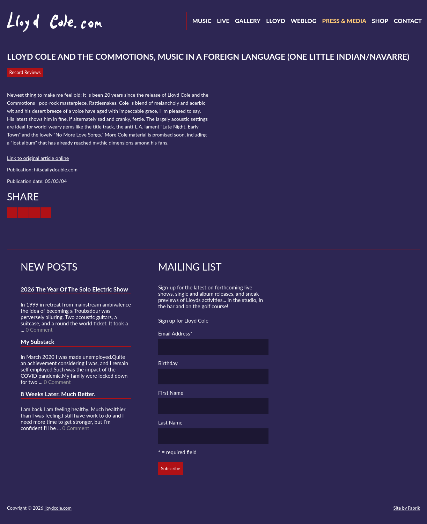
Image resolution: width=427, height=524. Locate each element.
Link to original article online (38, 158)
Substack (383, 508)
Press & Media (344, 20)
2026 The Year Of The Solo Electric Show (74, 289)
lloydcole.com (58, 508)
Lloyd (275, 20)
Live (223, 20)
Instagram (371, 508)
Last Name (170, 422)
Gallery (247, 20)
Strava (358, 508)
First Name (170, 393)
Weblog (304, 20)
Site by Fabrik (406, 508)
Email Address (175, 333)
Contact (408, 20)
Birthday (168, 363)
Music (202, 20)
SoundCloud (346, 508)
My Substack (37, 341)
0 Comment (38, 329)
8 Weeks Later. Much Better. (58, 394)
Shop (380, 20)
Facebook (333, 508)
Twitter (321, 508)
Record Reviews (25, 72)
